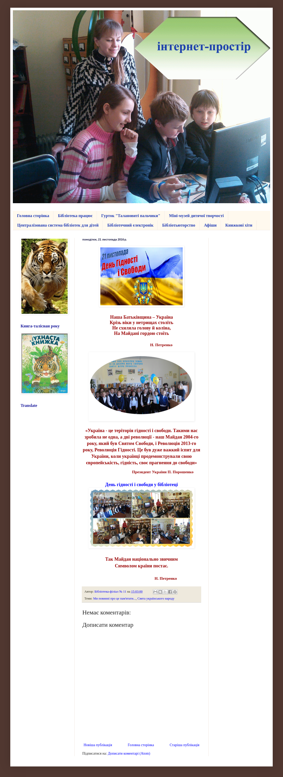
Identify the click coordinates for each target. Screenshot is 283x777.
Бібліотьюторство (178, 225)
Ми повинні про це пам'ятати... (114, 598)
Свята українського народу (155, 598)
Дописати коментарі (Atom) (129, 753)
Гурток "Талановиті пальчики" (131, 215)
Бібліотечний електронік (130, 225)
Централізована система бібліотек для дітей (58, 225)
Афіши (210, 225)
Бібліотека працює (75, 215)
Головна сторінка (33, 215)
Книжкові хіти (238, 225)
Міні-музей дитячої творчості (196, 215)
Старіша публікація (184, 745)
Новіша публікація (98, 745)
